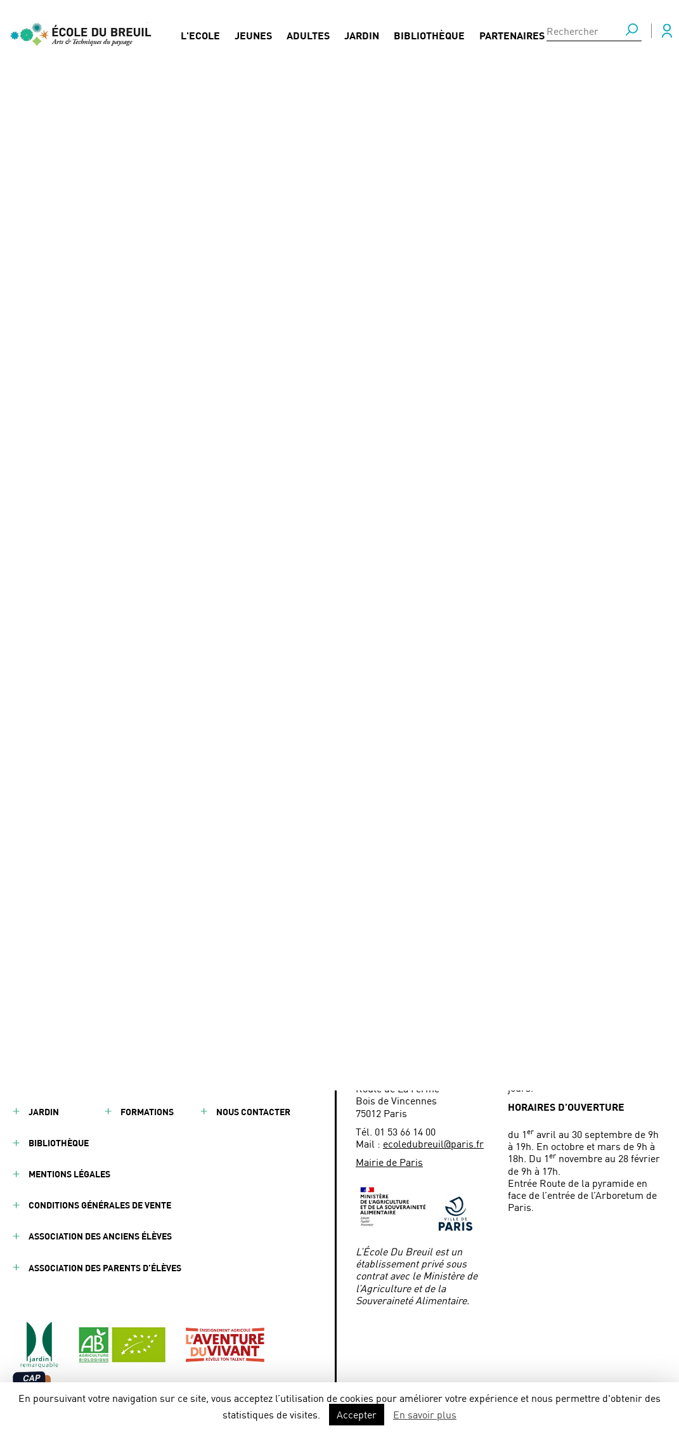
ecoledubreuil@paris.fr (433, 1143)
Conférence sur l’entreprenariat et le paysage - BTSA (216, 110)
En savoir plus (424, 1414)
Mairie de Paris (389, 1162)
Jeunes (253, 33)
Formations (147, 1111)
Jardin (361, 33)
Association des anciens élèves (100, 1236)
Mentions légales (69, 1173)
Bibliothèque (429, 33)
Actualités (57, 110)
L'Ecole (200, 33)
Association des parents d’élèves (105, 1267)
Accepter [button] (357, 1414)
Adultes (308, 33)
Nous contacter (253, 1111)
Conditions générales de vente (100, 1205)
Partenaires (512, 33)
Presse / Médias (251, 1080)
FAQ (224, 1049)
